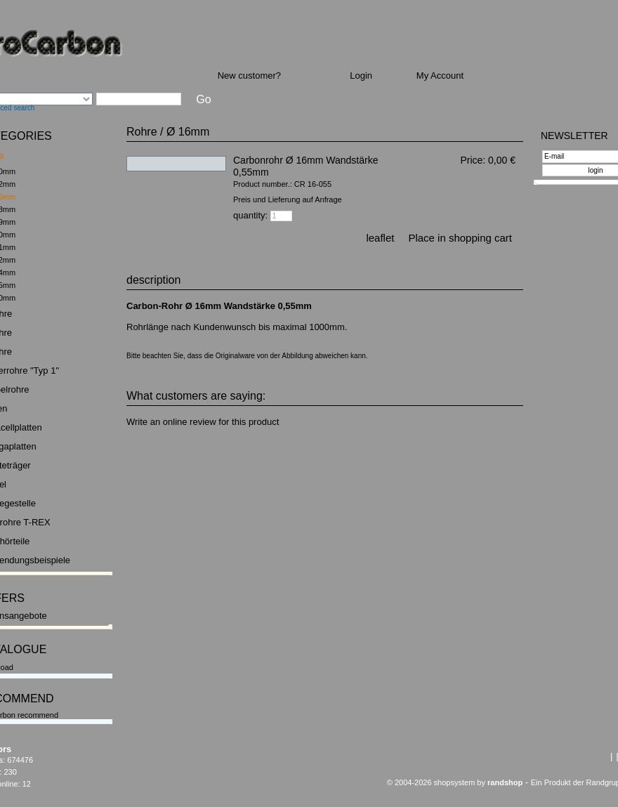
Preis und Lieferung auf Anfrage (287, 199)
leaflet (380, 238)
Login (361, 75)
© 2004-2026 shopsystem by (454, 782)
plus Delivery (497, 172)
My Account (440, 75)
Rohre (141, 132)
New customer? (249, 75)
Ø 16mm (187, 132)
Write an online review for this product (202, 421)
